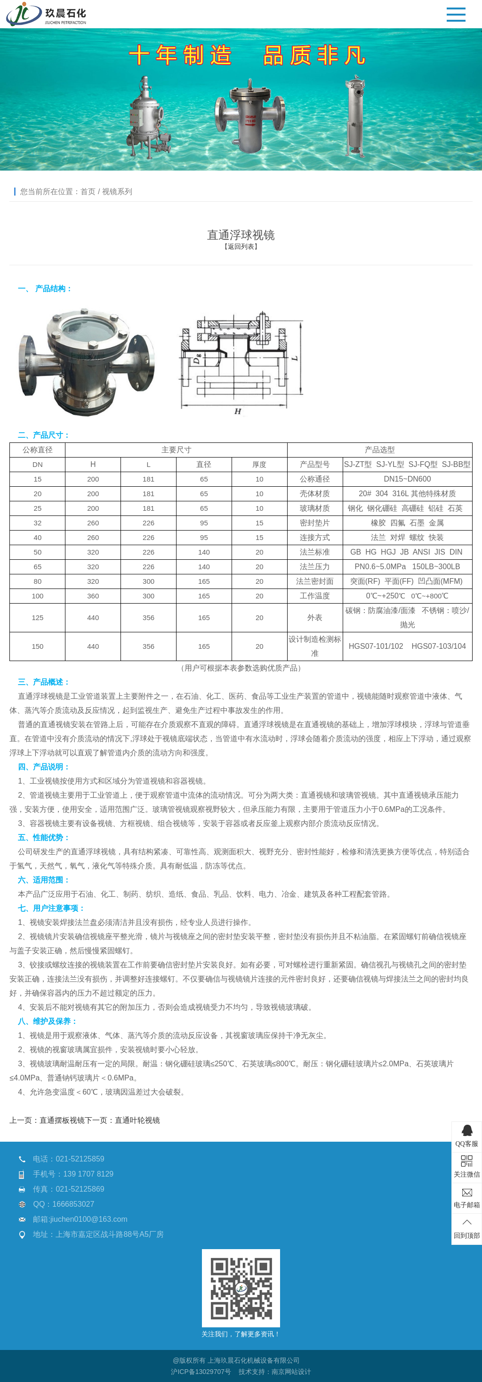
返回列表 (241, 246)
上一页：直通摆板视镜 (47, 1120)
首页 (88, 192)
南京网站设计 (291, 1371)
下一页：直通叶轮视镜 (122, 1120)
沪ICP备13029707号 (201, 1371)
